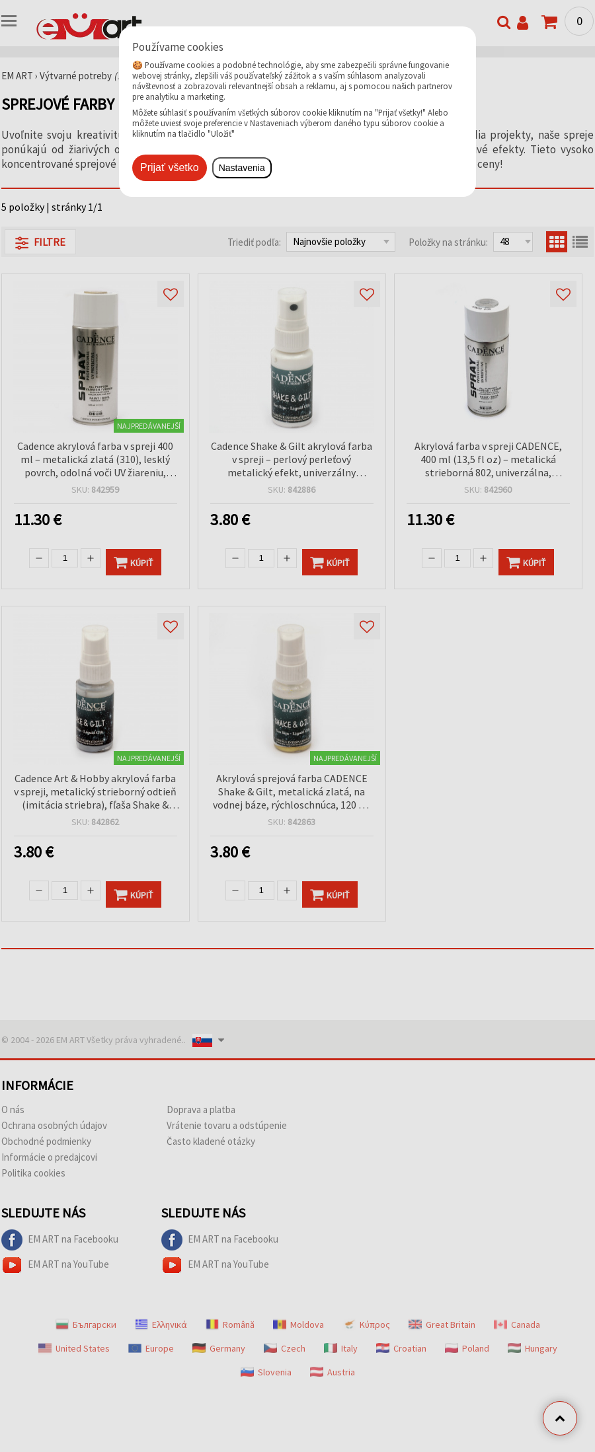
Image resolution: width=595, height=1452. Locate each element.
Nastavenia (242, 168)
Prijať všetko (169, 167)
